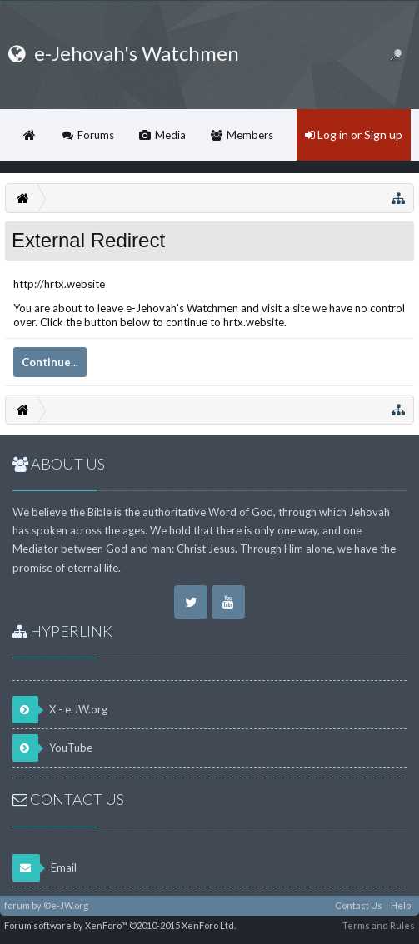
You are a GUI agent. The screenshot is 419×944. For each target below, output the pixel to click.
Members (250, 135)
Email (44, 868)
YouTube (52, 748)
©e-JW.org (65, 905)
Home (29, 135)
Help (401, 905)
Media (170, 135)
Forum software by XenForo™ (120, 925)
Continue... (50, 362)
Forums (95, 135)
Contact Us (358, 905)
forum (17, 905)
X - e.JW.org (59, 709)
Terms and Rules (378, 925)
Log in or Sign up (353, 134)
